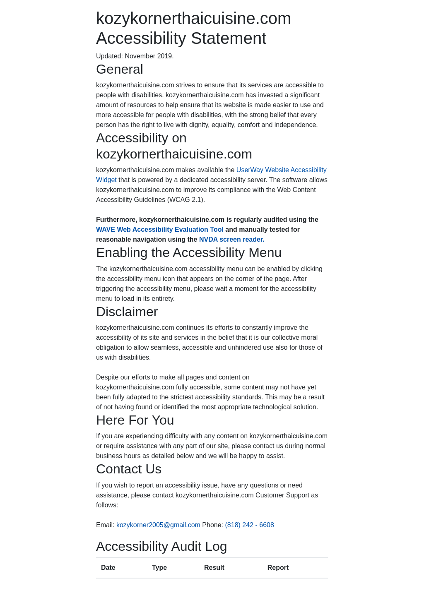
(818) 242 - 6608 (249, 524)
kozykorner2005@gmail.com (158, 524)
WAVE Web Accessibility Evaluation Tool (160, 229)
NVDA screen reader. (232, 239)
